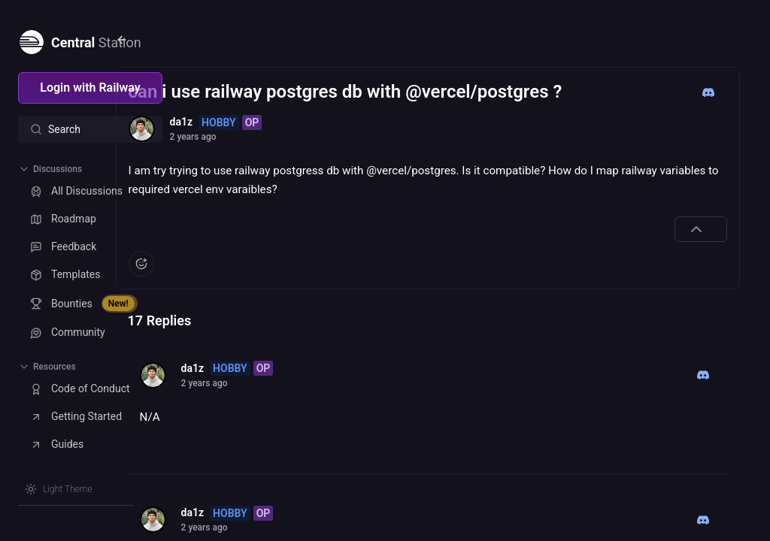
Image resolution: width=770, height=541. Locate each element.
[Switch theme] (58, 489)
